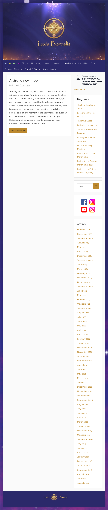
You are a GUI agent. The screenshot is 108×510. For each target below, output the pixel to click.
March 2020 (82, 422)
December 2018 (84, 461)
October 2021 (83, 356)
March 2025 (82, 251)
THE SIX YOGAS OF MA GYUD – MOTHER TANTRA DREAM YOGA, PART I (92, 81)
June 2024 (82, 264)
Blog (25, 63)
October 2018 (83, 465)
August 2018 (83, 474)
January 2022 (83, 343)
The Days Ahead (84, 121)
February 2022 (83, 339)
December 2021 (84, 347)
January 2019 (83, 457)
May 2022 (81, 326)
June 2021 (81, 369)
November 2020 (84, 391)
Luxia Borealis (69, 63)
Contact (54, 69)
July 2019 (81, 443)
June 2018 (82, 478)
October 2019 (83, 435)
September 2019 (85, 439)
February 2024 (83, 273)
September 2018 (85, 470)
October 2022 (83, 304)
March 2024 (82, 269)
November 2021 (84, 352)
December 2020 (84, 387)
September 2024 (85, 260)
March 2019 (82, 452)
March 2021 (82, 378)
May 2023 (81, 295)
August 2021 (83, 365)
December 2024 (84, 256)
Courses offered (13, 69)
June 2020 (82, 413)
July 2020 (81, 409)
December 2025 (84, 234)
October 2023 (83, 282)
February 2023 (83, 299)
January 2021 (83, 382)
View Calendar (80, 89)
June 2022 (82, 321)
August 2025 (83, 243)
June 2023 (82, 291)
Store (45, 69)
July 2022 (81, 317)
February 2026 (83, 229)
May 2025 (81, 247)
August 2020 (83, 404)
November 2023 (84, 277)
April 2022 (81, 330)
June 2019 (82, 448)
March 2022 (82, 334)
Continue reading (18, 130)
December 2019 (84, 430)
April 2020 (81, 417)
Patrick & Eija (32, 69)
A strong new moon (24, 80)
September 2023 (85, 286)
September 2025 (85, 238)
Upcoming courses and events (45, 63)
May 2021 (81, 374)
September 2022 (85, 308)
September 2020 (85, 400)
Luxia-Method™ (87, 63)
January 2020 (83, 426)
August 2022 (83, 312)
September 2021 (84, 360)
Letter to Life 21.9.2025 (87, 125)
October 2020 (83, 395)
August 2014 (83, 483)
